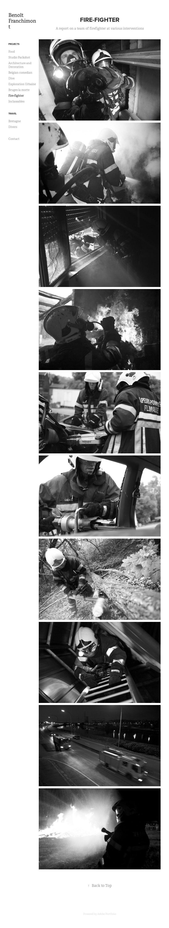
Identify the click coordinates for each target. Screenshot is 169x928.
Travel (12, 113)
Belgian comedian (20, 72)
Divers (12, 127)
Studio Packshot (19, 57)
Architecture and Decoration (19, 65)
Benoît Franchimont (22, 21)
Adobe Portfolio (106, 914)
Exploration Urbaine (22, 84)
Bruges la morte (19, 90)
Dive (11, 78)
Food (11, 51)
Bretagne (14, 121)
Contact (13, 139)
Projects (13, 44)
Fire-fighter (16, 96)
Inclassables (16, 101)
